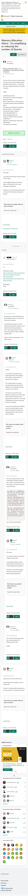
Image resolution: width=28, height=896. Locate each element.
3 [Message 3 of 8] (7, 291)
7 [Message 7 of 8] (7, 233)
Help (18, 23)
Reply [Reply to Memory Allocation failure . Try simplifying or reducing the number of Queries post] (13, 146)
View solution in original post (10, 228)
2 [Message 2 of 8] (7, 729)
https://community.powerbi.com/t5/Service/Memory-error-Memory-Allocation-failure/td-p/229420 (14, 274)
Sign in (13, 23)
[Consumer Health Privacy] (14, 891)
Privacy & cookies (4, 882)
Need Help (9, 139)
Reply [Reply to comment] (13, 237)
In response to (12, 164)
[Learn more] (7, 771)
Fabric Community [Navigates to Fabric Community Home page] (16, 16)
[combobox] (16, 26)
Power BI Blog (6, 224)
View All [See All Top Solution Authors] (5, 805)
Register (7, 23)
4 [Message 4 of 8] (8, 344)
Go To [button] (23, 23)
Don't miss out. (21, 32)
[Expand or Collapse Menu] (2, 19)
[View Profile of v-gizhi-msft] (14, 257)
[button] (13, 54)
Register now (4, 11)
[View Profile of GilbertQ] (11, 160)
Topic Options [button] (21, 54)
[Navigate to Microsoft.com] (5, 16)
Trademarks (3, 886)
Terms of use (3, 884)
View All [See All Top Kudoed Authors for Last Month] (5, 836)
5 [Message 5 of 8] (9, 453)
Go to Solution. (16, 133)
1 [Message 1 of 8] (7, 142)
